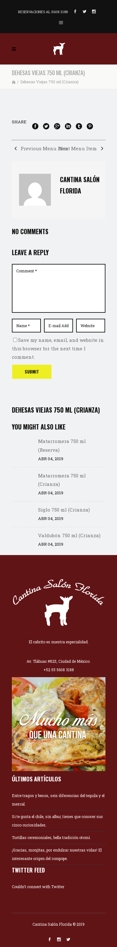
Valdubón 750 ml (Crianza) (69, 535)
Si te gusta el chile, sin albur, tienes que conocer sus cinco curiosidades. (57, 820)
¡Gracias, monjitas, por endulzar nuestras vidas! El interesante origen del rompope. (57, 854)
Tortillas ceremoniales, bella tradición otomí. (51, 837)
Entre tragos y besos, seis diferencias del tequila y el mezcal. (58, 799)
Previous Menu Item (40, 148)
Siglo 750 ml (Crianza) (64, 510)
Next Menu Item (82, 148)
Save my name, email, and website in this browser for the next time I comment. (58, 348)
